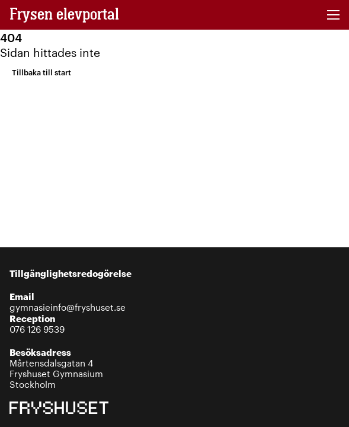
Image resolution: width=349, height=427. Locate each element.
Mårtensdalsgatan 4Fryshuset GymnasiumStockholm (56, 368)
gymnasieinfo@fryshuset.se (67, 301)
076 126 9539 (37, 323)
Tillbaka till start (41, 71)
